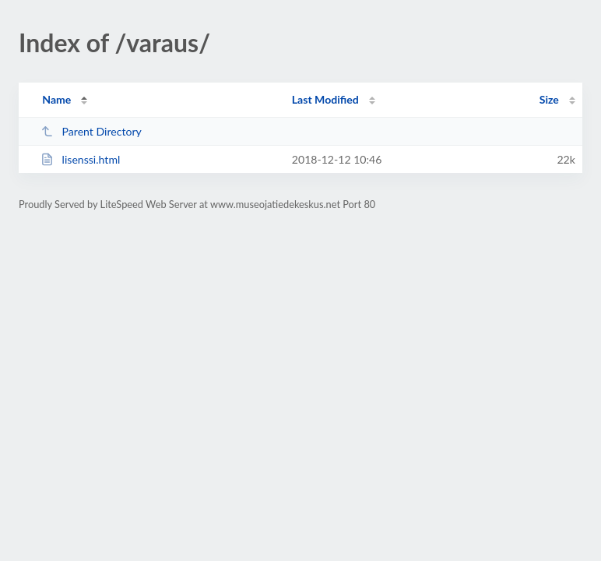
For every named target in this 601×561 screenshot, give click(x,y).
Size (549, 99)
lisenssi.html (80, 159)
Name (56, 99)
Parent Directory (91, 131)
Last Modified (325, 99)
